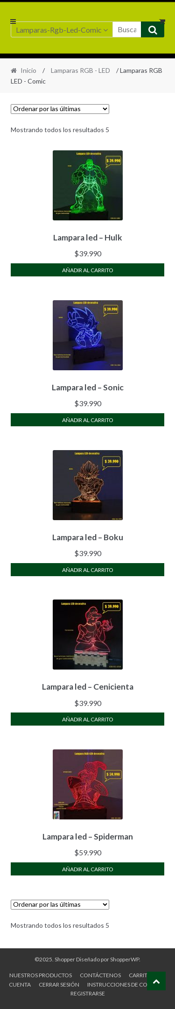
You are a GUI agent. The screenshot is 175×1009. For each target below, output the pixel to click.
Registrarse (87, 993)
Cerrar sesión (59, 984)
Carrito (140, 975)
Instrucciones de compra (125, 984)
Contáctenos (100, 975)
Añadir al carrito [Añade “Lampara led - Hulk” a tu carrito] (87, 270)
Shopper (65, 959)
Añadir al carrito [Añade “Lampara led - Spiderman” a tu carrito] (87, 869)
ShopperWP (124, 959)
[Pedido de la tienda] (60, 109)
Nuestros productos (40, 975)
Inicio (28, 70)
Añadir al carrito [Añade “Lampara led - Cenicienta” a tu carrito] (87, 719)
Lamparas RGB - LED (80, 70)
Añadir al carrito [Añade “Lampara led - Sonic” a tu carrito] (87, 419)
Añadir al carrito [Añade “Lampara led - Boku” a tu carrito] (87, 569)
